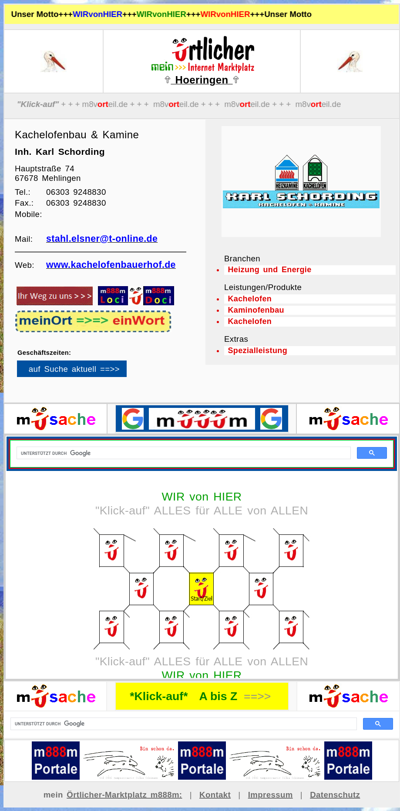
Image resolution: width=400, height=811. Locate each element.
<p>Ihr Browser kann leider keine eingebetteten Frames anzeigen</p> (86, 372)
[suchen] (183, 724)
